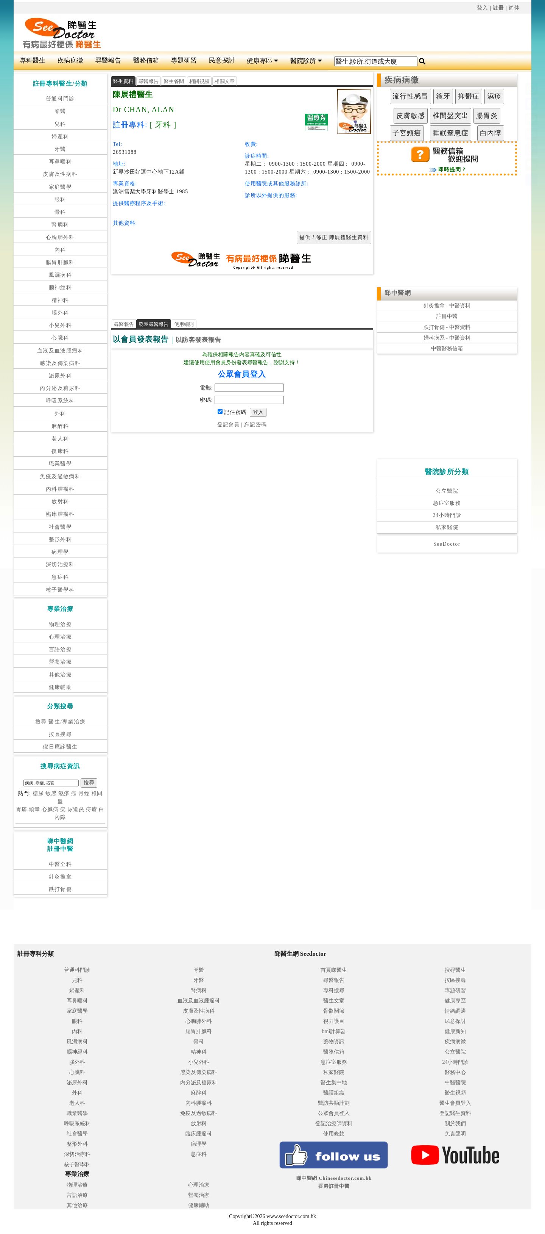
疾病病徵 (70, 60)
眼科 (60, 199)
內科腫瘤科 (60, 489)
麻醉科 (60, 426)
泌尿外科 (60, 376)
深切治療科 (60, 564)
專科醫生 (32, 60)
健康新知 (455, 1031)
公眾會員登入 (334, 1113)
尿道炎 (76, 809)
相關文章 (225, 81)
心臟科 (60, 338)
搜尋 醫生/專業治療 (60, 722)
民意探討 (222, 60)
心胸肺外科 (60, 237)
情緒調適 (455, 1011)
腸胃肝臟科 (60, 262)
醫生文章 (333, 1001)
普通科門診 (60, 99)
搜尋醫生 (455, 970)
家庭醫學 (60, 187)
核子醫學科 (60, 590)
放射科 (60, 501)
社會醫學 (60, 527)
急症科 (60, 577)
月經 (84, 793)
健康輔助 (60, 687)
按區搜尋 (60, 734)
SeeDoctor (447, 544)
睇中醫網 (398, 293)
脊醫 (60, 111)
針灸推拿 (60, 877)
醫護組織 (333, 1093)
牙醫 (60, 149)
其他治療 (60, 675)
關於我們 (455, 1123)
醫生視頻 (455, 1093)
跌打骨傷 (60, 889)
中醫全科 (60, 864)
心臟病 (50, 809)
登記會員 (228, 425)
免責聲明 (455, 1134)
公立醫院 (447, 491)
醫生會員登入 (455, 1103)
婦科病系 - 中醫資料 (447, 338)
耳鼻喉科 (60, 161)
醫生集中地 (334, 1082)
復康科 (60, 451)
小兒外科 (60, 325)
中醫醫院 (455, 1082)
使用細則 (184, 324)
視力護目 (333, 1021)
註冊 (498, 8)
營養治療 (60, 662)
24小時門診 (447, 515)
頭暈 (34, 809)
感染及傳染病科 (60, 363)
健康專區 (262, 60)
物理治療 (60, 624)
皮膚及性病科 (60, 174)
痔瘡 (91, 809)
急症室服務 (447, 503)
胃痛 (21, 809)
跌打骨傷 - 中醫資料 (447, 327)
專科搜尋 (333, 990)
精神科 (60, 300)
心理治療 (60, 637)
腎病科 (60, 224)
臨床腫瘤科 (60, 514)
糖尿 (38, 793)
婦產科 (60, 136)
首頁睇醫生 (334, 970)
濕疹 (64, 793)
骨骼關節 (333, 1011)
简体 (514, 8)
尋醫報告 (108, 60)
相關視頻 (199, 81)
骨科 (60, 212)
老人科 (60, 439)
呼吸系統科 (60, 401)
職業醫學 (60, 464)
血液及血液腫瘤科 (60, 351)
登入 (482, 8)
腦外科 (60, 313)
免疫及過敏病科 (60, 476)
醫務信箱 (146, 60)
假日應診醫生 (60, 747)
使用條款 (333, 1134)
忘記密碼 (255, 425)
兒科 (60, 124)
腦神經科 (60, 287)
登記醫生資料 (455, 1113)
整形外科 (60, 539)
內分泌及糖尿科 (60, 388)
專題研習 (184, 60)
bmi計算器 (334, 1031)
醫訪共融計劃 (334, 1103)
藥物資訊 (333, 1042)
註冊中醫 (447, 316)
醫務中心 (455, 1072)
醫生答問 (174, 81)
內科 (60, 250)
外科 (60, 414)
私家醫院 (447, 527)
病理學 (60, 552)
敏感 (51, 793)
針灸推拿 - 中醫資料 (447, 305)
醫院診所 (306, 60)
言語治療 (60, 649)
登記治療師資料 (333, 1123)
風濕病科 (60, 275)
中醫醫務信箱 (447, 348)
